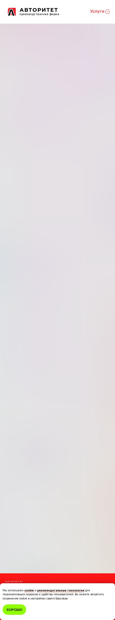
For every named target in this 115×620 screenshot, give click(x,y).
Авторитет (39, 10)
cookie (29, 590)
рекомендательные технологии (60, 590)
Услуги (100, 11)
